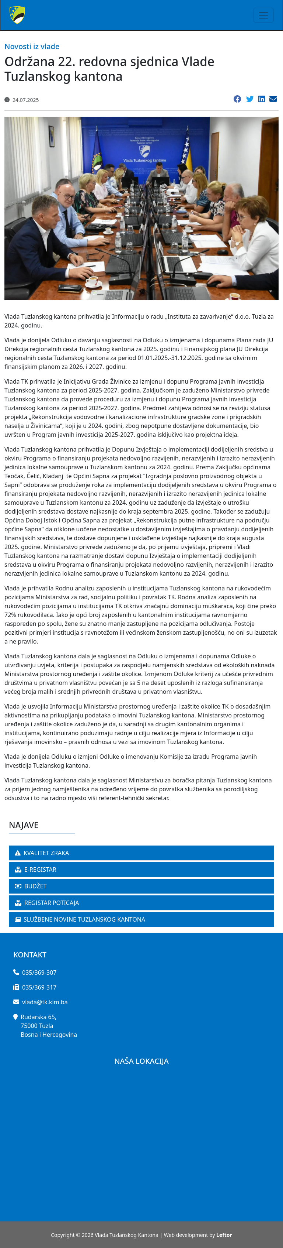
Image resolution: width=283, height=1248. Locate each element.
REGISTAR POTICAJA (47, 903)
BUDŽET (31, 886)
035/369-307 (39, 972)
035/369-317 (39, 987)
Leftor (224, 1234)
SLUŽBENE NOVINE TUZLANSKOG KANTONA (80, 919)
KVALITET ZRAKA (42, 853)
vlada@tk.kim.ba (45, 1002)
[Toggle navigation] (263, 15)
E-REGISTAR (35, 869)
